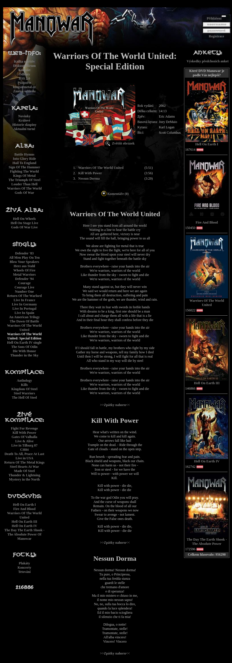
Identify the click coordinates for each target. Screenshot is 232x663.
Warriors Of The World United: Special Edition (24, 336)
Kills (24, 385)
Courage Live (24, 287)
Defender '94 (24, 279)
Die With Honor (24, 351)
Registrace (216, 36)
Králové (24, 120)
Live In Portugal (24, 309)
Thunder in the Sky (24, 355)
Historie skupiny (24, 125)
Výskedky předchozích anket (208, 61)
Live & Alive (24, 441)
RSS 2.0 (24, 78)
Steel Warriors (24, 393)
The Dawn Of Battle (24, 321)
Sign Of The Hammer (24, 167)
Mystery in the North (24, 479)
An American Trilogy (24, 317)
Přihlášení (214, 18)
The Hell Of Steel (24, 398)
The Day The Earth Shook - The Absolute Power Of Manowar (24, 534)
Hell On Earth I (24, 505)
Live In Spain (24, 313)
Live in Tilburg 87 (24, 445)
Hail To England (24, 163)
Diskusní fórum (24, 66)
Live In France (24, 300)
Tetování (24, 572)
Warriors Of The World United (24, 328)
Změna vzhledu (24, 91)
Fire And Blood (24, 509)
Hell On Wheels (24, 219)
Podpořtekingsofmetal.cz (24, 85)
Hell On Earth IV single (24, 343)
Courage (24, 283)
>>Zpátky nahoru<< (115, 405)
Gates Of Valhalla (24, 437)
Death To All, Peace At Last (24, 454)
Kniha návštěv (24, 61)
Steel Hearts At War (24, 467)
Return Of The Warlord (24, 296)
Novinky (24, 116)
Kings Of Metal (24, 176)
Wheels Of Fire (24, 270)
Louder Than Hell (24, 184)
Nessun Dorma (89, 178)
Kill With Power (24, 433)
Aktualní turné (24, 129)
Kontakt (24, 70)
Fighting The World (24, 171)
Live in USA (24, 458)
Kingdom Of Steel (24, 389)
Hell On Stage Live (24, 223)
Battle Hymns (24, 154)
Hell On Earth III (24, 522)
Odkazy (24, 74)
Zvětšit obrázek (123, 143)
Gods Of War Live (24, 227)
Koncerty (24, 568)
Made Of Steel (24, 471)
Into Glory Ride (24, 159)
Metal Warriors (24, 275)
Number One (24, 292)
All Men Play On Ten (24, 258)
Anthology (24, 380)
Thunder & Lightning (24, 475)
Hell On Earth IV (24, 526)
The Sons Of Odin (24, 347)
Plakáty (24, 563)
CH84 (24, 450)
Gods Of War (24, 193)
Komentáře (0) (115, 194)
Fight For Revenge (24, 428)
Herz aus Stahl (24, 266)
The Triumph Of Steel (25, 180)
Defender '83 (24, 253)
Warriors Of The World (24, 188)
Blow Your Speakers (24, 262)
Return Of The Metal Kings (24, 462)
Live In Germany (24, 304)
